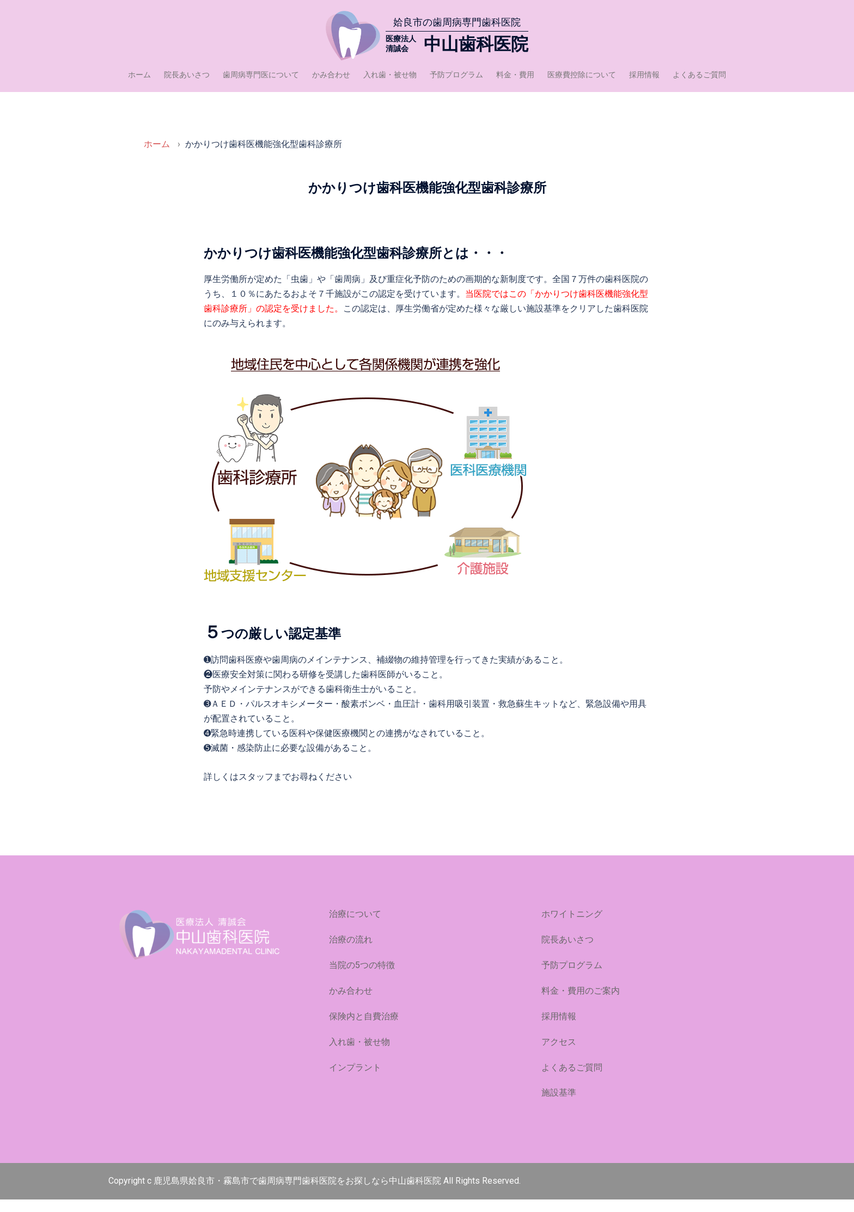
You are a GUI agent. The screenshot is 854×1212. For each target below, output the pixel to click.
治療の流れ (351, 952)
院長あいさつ (187, 74)
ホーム (139, 74)
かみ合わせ (331, 74)
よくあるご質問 (699, 74)
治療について (355, 926)
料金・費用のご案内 (580, 1003)
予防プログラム (456, 74)
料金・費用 (515, 74)
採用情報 (644, 74)
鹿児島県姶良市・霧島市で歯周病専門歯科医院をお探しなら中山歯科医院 (298, 1193)
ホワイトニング (571, 926)
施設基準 (558, 1105)
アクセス (558, 1054)
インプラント (355, 1080)
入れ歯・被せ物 (390, 74)
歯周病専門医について (261, 74)
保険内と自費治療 (364, 1029)
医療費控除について (581, 74)
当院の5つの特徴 (362, 977)
